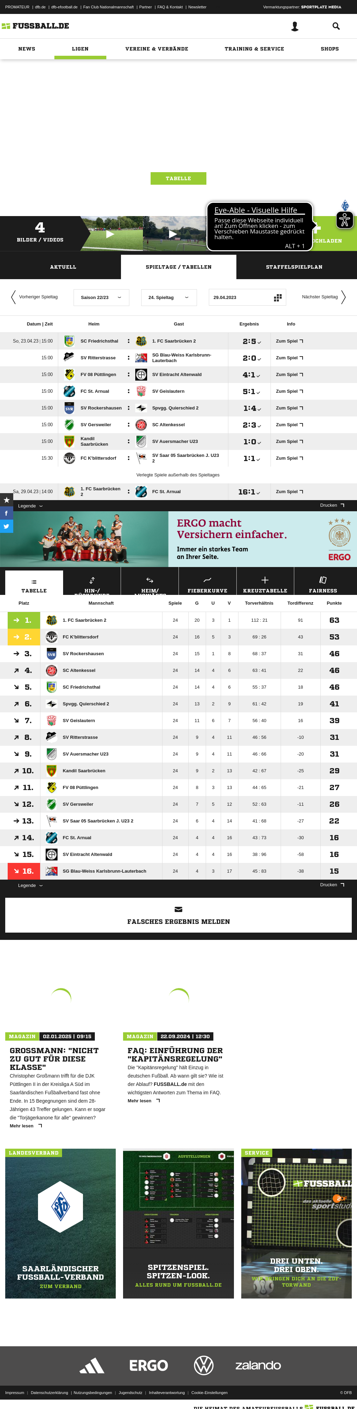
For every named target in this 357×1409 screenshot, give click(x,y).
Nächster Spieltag (325, 297)
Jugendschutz (130, 1393)
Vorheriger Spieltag (33, 297)
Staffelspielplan (294, 267)
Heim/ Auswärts (149, 585)
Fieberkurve (207, 584)
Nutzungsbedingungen (93, 1393)
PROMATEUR (17, 7)
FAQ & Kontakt (170, 7)
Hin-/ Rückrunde (92, 585)
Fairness (323, 584)
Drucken (332, 505)
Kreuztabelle (265, 584)
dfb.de (40, 7)
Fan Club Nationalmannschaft (108, 7)
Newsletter (197, 7)
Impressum (14, 1393)
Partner (145, 7)
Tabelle (178, 178)
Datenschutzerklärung (49, 1393)
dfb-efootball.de (64, 7)
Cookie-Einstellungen (209, 1393)
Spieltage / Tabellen (179, 267)
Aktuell (63, 267)
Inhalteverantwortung (167, 1393)
